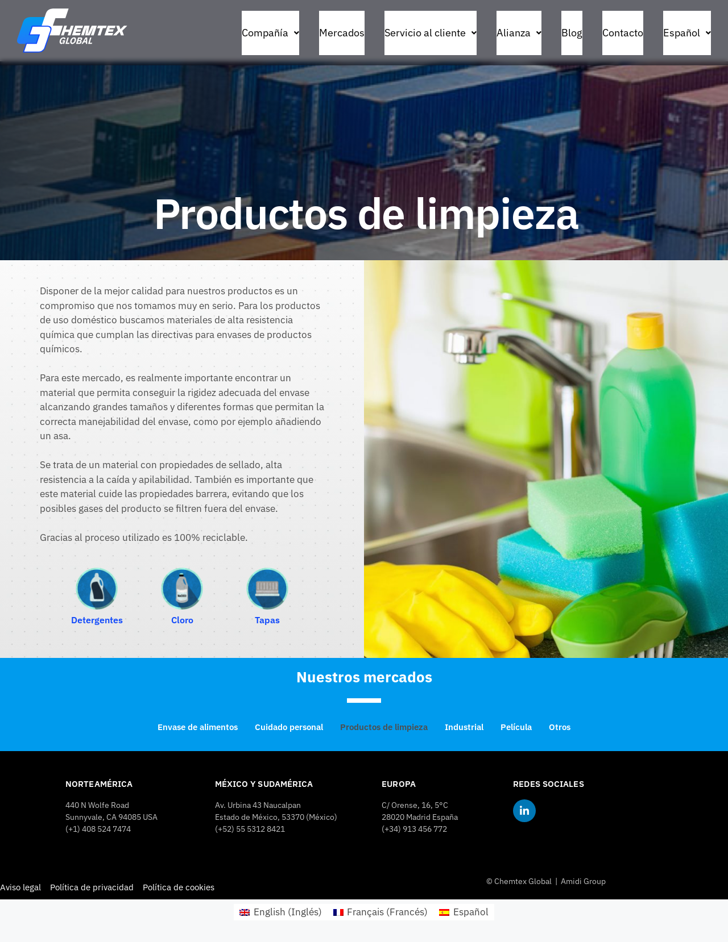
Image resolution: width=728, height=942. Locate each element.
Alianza (519, 32)
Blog (571, 32)
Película (516, 727)
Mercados (342, 32)
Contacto (622, 32)
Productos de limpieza (384, 727)
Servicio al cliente (430, 32)
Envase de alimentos (198, 727)
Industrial (464, 727)
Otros (559, 727)
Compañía (270, 32)
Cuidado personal (289, 727)
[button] (270, 33)
